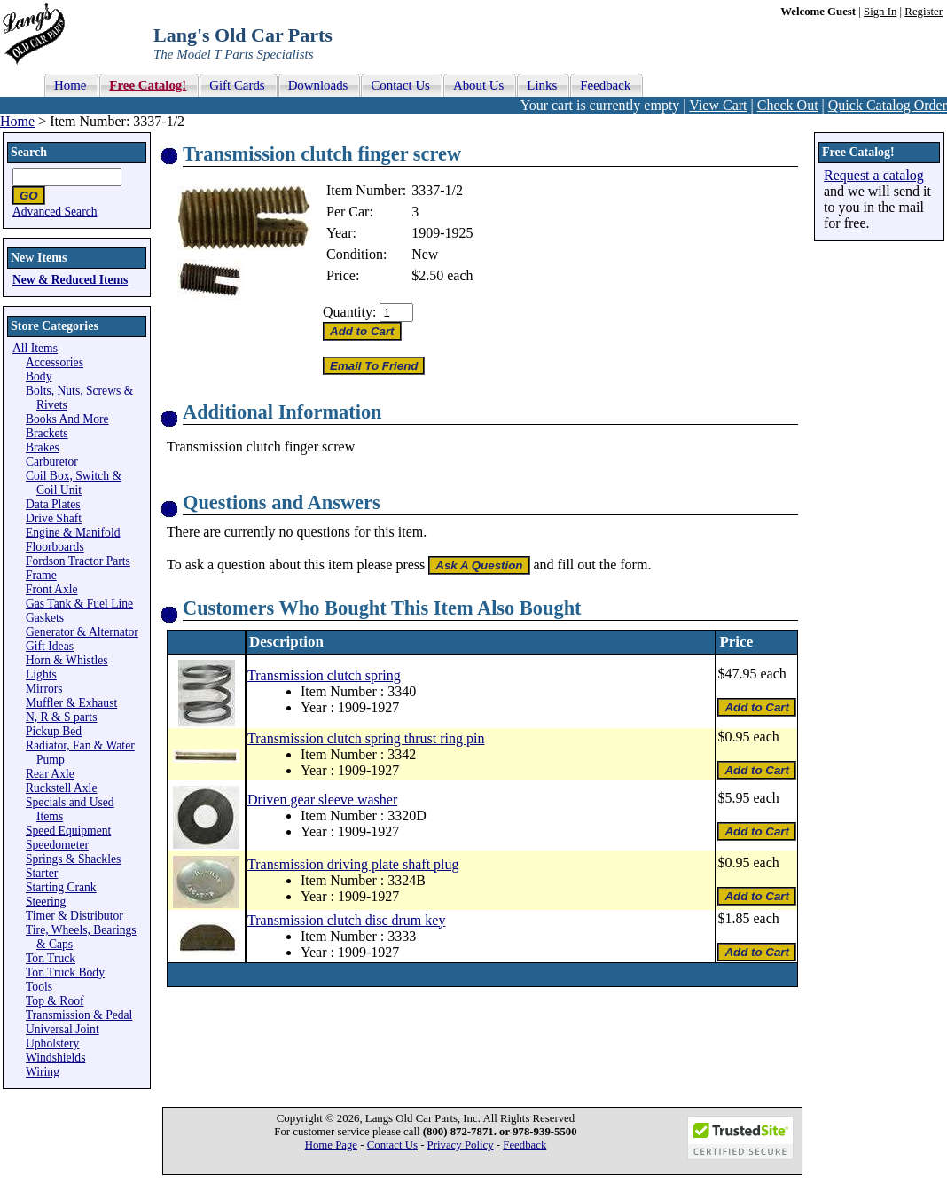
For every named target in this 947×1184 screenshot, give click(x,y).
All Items (35, 348)
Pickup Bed (54, 731)
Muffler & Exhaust (71, 703)
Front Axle (52, 589)
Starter (42, 873)
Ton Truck (50, 958)
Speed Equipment (68, 830)
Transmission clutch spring (324, 675)
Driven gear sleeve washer (322, 799)
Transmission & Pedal (79, 1015)
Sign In (880, 11)
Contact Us (392, 1145)
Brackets (47, 433)
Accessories (54, 362)
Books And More (67, 419)
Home (17, 121)
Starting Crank (61, 887)
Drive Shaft (54, 518)
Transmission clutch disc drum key (346, 920)
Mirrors (44, 688)
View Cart (718, 105)
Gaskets (45, 617)
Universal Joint (62, 1029)
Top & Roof (55, 1001)
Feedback (524, 1145)
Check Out (787, 105)
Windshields (55, 1057)
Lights (41, 674)
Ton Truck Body (65, 972)
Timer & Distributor (74, 915)
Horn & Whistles (67, 660)
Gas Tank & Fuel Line (79, 603)
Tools (39, 986)
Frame (41, 575)
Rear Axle (50, 773)
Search (29, 152)
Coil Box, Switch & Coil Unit (73, 483)
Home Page (331, 1145)
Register (923, 11)
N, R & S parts (61, 717)
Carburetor (52, 461)
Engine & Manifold (73, 532)
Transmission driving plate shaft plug (353, 864)
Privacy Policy (460, 1145)
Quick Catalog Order (887, 105)
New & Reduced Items (70, 279)
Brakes (42, 447)
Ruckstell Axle (61, 788)
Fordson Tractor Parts (78, 561)
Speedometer (57, 844)
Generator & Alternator (82, 632)
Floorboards (55, 546)
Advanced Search (55, 211)
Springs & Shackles (73, 859)
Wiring (42, 1071)
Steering (46, 901)
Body (38, 376)
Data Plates (53, 504)
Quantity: (349, 311)
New (424, 254)
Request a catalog (874, 175)
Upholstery (52, 1043)
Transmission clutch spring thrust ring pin (365, 738)
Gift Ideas (50, 646)
